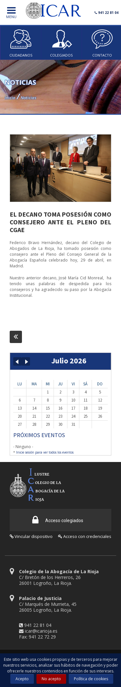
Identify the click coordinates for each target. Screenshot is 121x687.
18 (85, 408)
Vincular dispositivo (31, 536)
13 (20, 408)
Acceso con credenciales (84, 536)
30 (60, 424)
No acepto (51, 679)
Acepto (22, 679)
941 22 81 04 (37, 625)
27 (20, 424)
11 (85, 400)
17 (73, 408)
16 (60, 408)
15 (48, 408)
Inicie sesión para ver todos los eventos (45, 452)
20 (20, 416)
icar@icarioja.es (41, 631)
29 (48, 424)
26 (100, 416)
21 (34, 416)
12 (100, 400)
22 (48, 416)
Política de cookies (91, 679)
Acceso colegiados (57, 520)
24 (73, 416)
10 (73, 400)
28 (34, 424)
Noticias (28, 98)
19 (100, 408)
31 (73, 424)
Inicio (10, 98)
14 (34, 408)
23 (60, 416)
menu (11, 12)
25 (85, 416)
